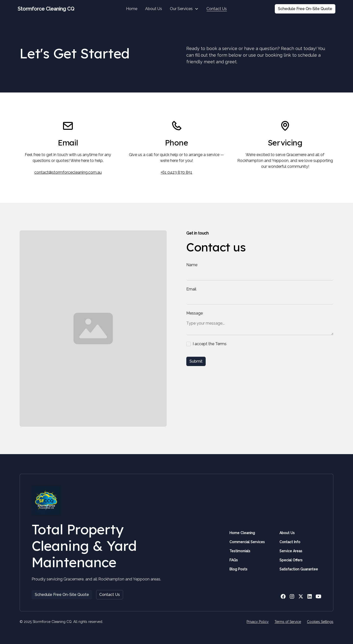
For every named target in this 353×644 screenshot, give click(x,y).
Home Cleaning (242, 533)
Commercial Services (247, 542)
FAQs (233, 560)
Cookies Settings (320, 622)
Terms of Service (288, 622)
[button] (184, 9)
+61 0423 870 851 (176, 172)
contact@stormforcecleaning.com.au (68, 172)
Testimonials (239, 551)
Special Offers (291, 560)
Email (191, 289)
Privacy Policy (258, 622)
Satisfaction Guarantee (298, 569)
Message (194, 313)
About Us (153, 8)
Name (191, 265)
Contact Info (289, 542)
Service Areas (290, 551)
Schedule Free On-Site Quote (305, 8)
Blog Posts (238, 569)
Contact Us (216, 8)
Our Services (181, 8)
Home (131, 8)
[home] (51, 9)
